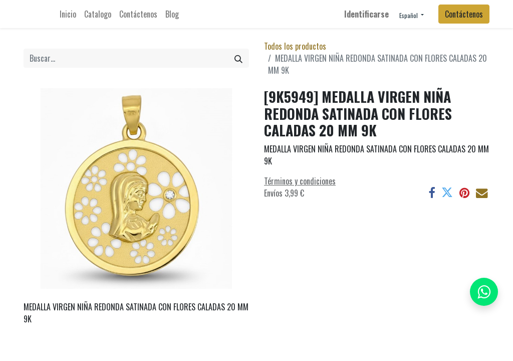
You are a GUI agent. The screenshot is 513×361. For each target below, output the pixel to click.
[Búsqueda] (238, 58)
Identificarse (366, 14)
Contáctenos (464, 14)
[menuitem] (68, 14)
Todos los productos (295, 46)
